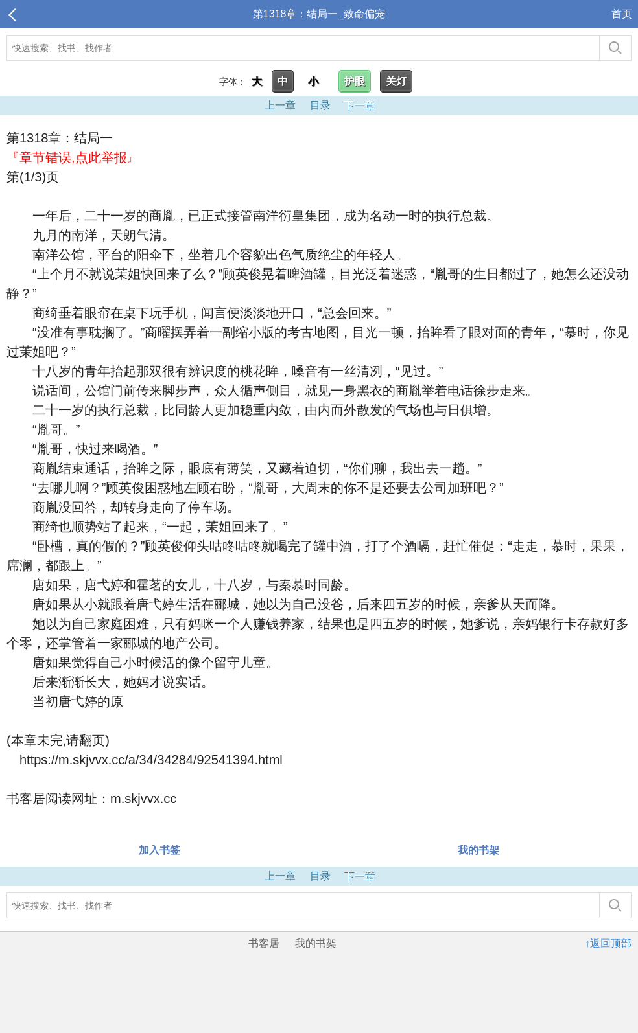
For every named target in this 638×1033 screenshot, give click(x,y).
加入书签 (159, 850)
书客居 (263, 943)
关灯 (396, 81)
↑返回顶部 (608, 943)
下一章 (359, 105)
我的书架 (478, 850)
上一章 (280, 105)
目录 (320, 105)
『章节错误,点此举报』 (73, 157)
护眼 (354, 81)
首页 (621, 13)
